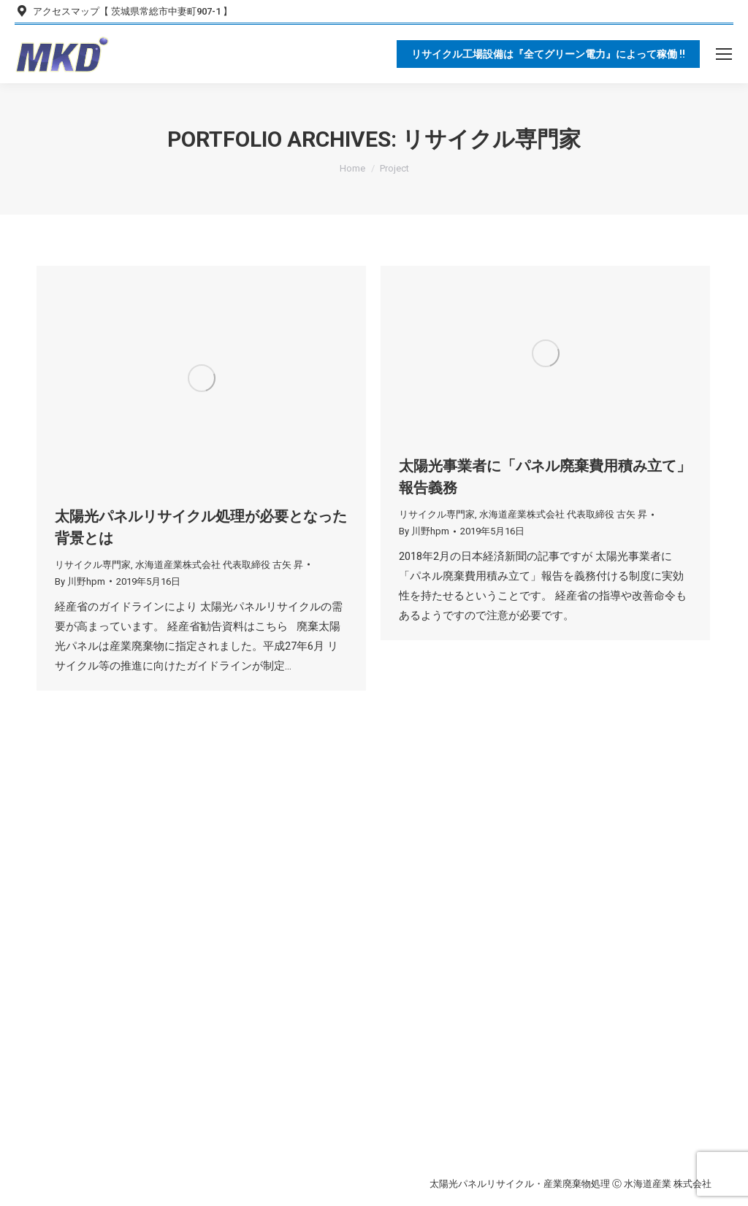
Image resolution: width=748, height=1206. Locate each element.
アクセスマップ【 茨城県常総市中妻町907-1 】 (123, 11)
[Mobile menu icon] (723, 54)
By (80, 581)
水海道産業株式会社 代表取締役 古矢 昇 (219, 564)
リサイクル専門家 (93, 564)
